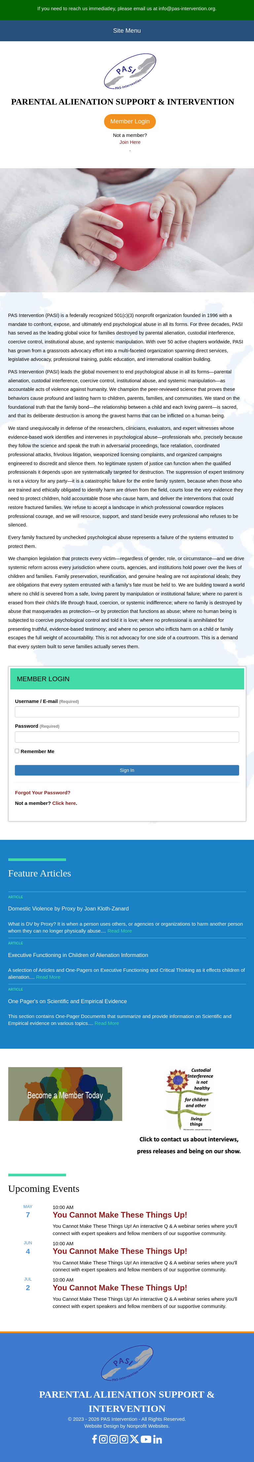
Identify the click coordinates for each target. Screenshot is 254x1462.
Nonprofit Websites (147, 1426)
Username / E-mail (47, 701)
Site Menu (127, 30)
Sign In (127, 770)
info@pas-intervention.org (187, 8)
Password (37, 726)
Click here (64, 803)
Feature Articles (39, 873)
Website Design (102, 1426)
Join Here (130, 142)
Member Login (130, 121)
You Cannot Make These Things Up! (120, 1214)
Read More (120, 931)
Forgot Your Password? (42, 792)
